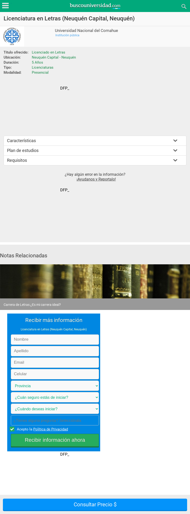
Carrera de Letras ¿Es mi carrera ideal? (32, 305)
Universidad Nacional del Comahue (86, 31)
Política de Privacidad (50, 429)
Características (21, 140)
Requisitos (17, 160)
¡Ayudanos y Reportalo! (96, 179)
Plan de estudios (23, 150)
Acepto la (42, 429)
